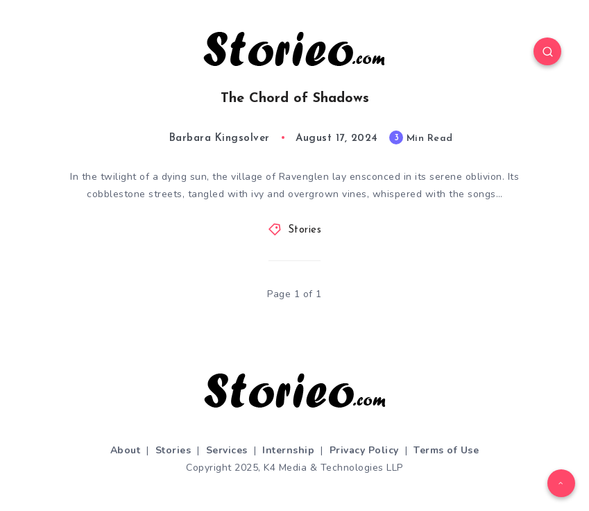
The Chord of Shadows (295, 99)
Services (227, 450)
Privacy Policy (364, 450)
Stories (305, 230)
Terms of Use (446, 450)
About (125, 450)
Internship (288, 450)
